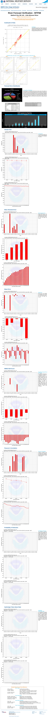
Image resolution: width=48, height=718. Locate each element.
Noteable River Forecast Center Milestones (19, 687)
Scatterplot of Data (9, 22)
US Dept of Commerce (11, 711)
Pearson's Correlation (10, 448)
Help (32, 712)
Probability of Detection (11, 527)
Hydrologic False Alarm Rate (12, 607)
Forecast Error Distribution (12, 86)
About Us (41, 713)
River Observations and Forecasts (5, 10)
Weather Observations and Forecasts (16, 10)
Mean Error (7, 289)
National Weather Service (12, 712)
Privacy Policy (41, 711)
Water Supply (24, 10)
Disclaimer (33, 711)
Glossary (33, 713)
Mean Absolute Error (10, 209)
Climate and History (29, 10)
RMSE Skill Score (9, 368)
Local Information (41, 10)
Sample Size (8, 129)
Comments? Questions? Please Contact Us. (14, 716)
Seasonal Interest (35, 10)
